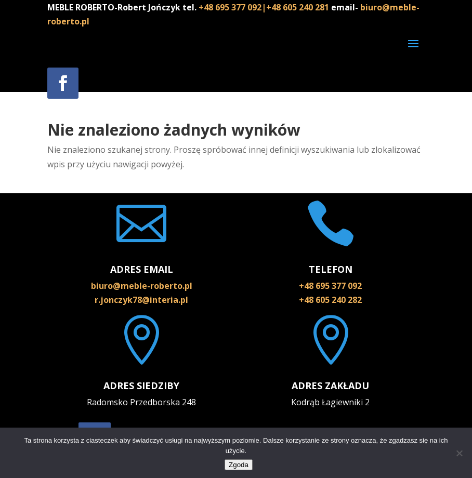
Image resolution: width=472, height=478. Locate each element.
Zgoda (238, 465)
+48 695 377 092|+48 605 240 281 (265, 7)
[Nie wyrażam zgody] (459, 453)
